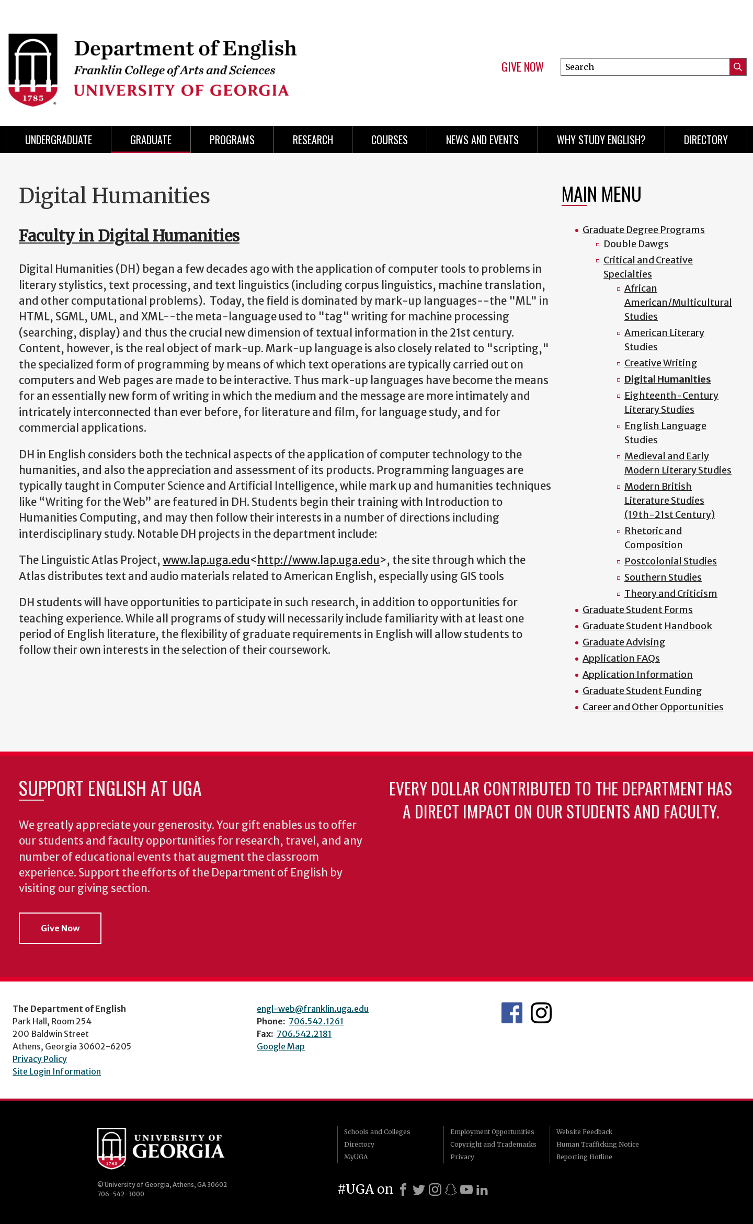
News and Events (482, 139)
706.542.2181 (304, 1034)
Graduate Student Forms (638, 610)
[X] (419, 1189)
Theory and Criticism (670, 593)
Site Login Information (57, 1071)
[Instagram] (435, 1189)
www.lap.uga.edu (206, 560)
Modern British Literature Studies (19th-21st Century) (669, 500)
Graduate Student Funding (642, 691)
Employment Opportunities (492, 1132)
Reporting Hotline (584, 1157)
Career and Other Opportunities (653, 707)
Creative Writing (661, 363)
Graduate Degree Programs (644, 230)
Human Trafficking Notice (597, 1144)
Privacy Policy (40, 1059)
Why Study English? (601, 139)
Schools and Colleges (377, 1132)
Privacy (462, 1157)
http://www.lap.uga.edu (318, 560)
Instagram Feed (541, 1012)
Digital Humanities (667, 379)
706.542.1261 (316, 1021)
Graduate (151, 139)
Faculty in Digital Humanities (129, 236)
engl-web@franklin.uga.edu (313, 1008)
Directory (706, 139)
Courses (389, 139)
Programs (232, 139)
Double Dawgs (636, 244)
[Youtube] (466, 1189)
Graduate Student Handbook (647, 626)
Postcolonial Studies (670, 561)
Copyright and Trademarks (493, 1144)
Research (313, 139)
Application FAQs (621, 658)
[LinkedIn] (482, 1189)
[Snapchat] (450, 1189)
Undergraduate (58, 139)
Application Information (638, 674)
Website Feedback (584, 1132)
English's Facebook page (511, 1012)
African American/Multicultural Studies (678, 302)
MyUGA (356, 1157)
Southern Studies (663, 577)
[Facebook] (403, 1189)
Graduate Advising (624, 642)
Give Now (522, 67)
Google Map (281, 1046)
